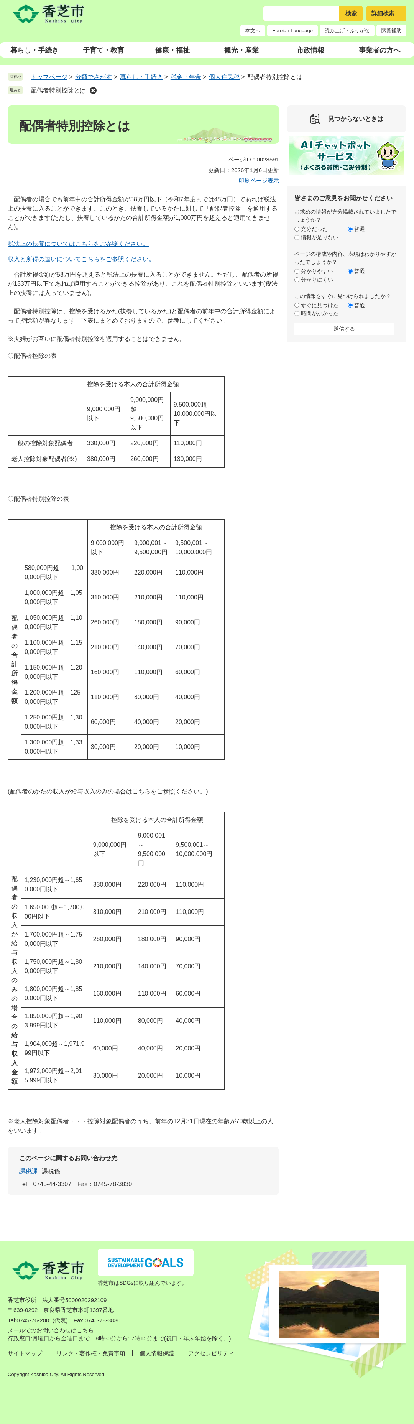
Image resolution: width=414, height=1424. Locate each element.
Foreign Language (292, 30)
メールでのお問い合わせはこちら (51, 1330)
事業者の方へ (379, 50)
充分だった (314, 229)
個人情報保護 (157, 1353)
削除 (93, 90)
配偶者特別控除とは (58, 90)
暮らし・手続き (34, 50)
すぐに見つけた (319, 305)
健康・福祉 (172, 50)
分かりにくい (317, 280)
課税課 (28, 1171)
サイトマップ (25, 1353)
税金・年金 (186, 77)
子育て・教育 (103, 50)
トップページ (49, 77)
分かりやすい (317, 271)
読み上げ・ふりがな (347, 30)
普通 (359, 229)
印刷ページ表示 (259, 180)
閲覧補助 (391, 30)
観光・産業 (241, 50)
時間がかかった (319, 313)
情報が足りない (319, 237)
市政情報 (310, 50)
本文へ (252, 30)
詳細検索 (382, 13)
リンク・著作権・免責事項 (90, 1353)
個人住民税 (224, 77)
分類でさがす (93, 77)
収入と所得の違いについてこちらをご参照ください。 (81, 259)
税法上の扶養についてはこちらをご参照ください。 (78, 243)
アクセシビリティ (211, 1353)
